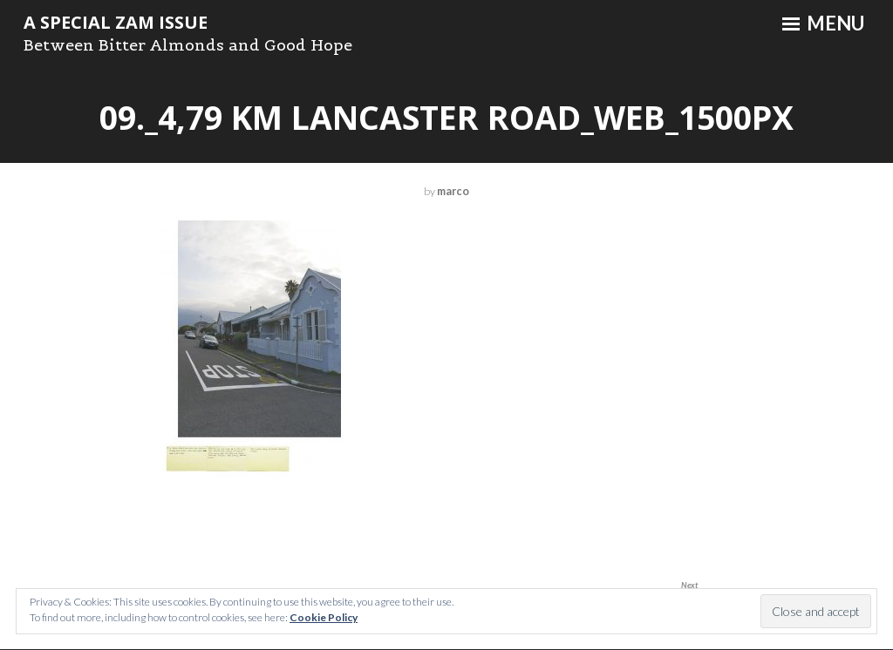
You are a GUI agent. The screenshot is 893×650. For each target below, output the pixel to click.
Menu (823, 23)
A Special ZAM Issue (116, 22)
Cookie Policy (324, 617)
